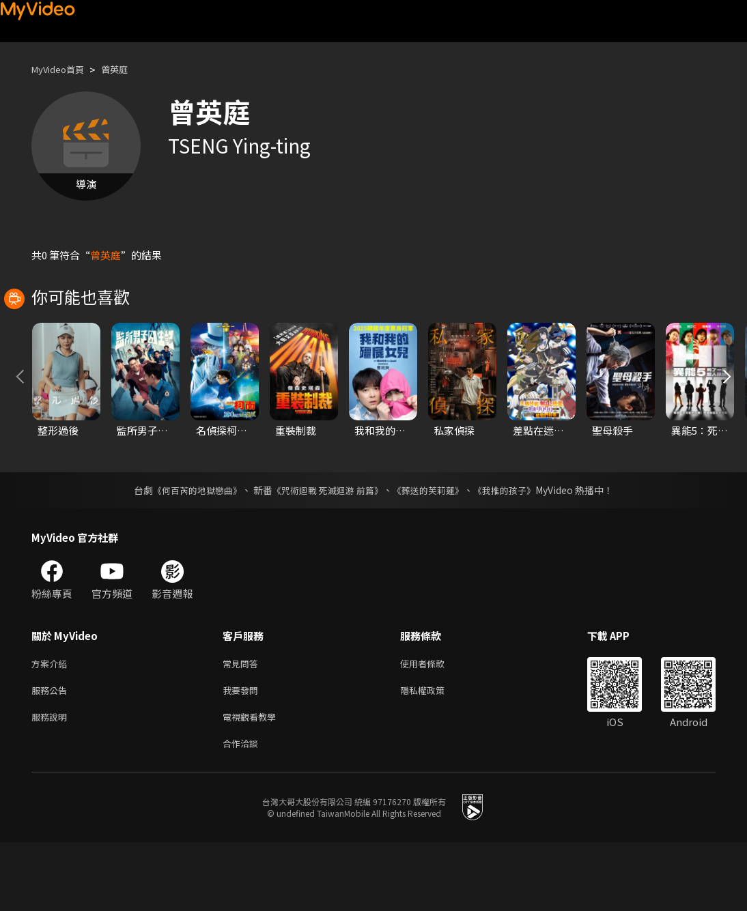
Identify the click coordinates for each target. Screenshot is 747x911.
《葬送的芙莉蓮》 (433, 551)
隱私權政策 (434, 754)
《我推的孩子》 (514, 551)
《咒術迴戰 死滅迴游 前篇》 (326, 551)
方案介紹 (51, 725)
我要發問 (243, 754)
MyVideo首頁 (62, 69)
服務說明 (51, 782)
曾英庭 (126, 69)
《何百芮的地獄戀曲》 (188, 551)
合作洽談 (243, 811)
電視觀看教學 (253, 782)
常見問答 (243, 725)
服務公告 (51, 754)
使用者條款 (434, 725)
